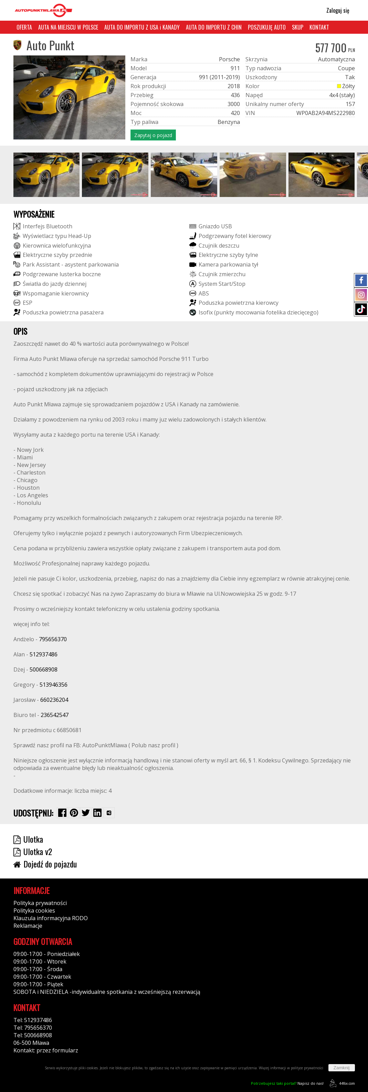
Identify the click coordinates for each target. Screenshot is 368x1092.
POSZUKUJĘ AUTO (267, 27)
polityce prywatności (307, 1067)
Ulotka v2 (32, 851)
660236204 (54, 700)
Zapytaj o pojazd (153, 135)
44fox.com (341, 1083)
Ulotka (28, 839)
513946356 (53, 684)
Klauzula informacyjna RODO (50, 918)
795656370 (53, 639)
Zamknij (342, 1067)
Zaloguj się (334, 10)
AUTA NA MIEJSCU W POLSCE (68, 27)
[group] (46, 175)
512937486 (43, 654)
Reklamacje (27, 925)
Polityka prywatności (40, 903)
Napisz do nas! (287, 1083)
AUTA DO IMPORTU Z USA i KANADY (142, 27)
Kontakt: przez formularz (45, 1050)
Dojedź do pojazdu (45, 863)
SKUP (297, 27)
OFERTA (24, 27)
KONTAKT (319, 27)
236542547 (55, 715)
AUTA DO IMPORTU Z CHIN (214, 27)
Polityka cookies (34, 910)
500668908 (43, 669)
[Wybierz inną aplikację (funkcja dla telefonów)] (109, 813)
